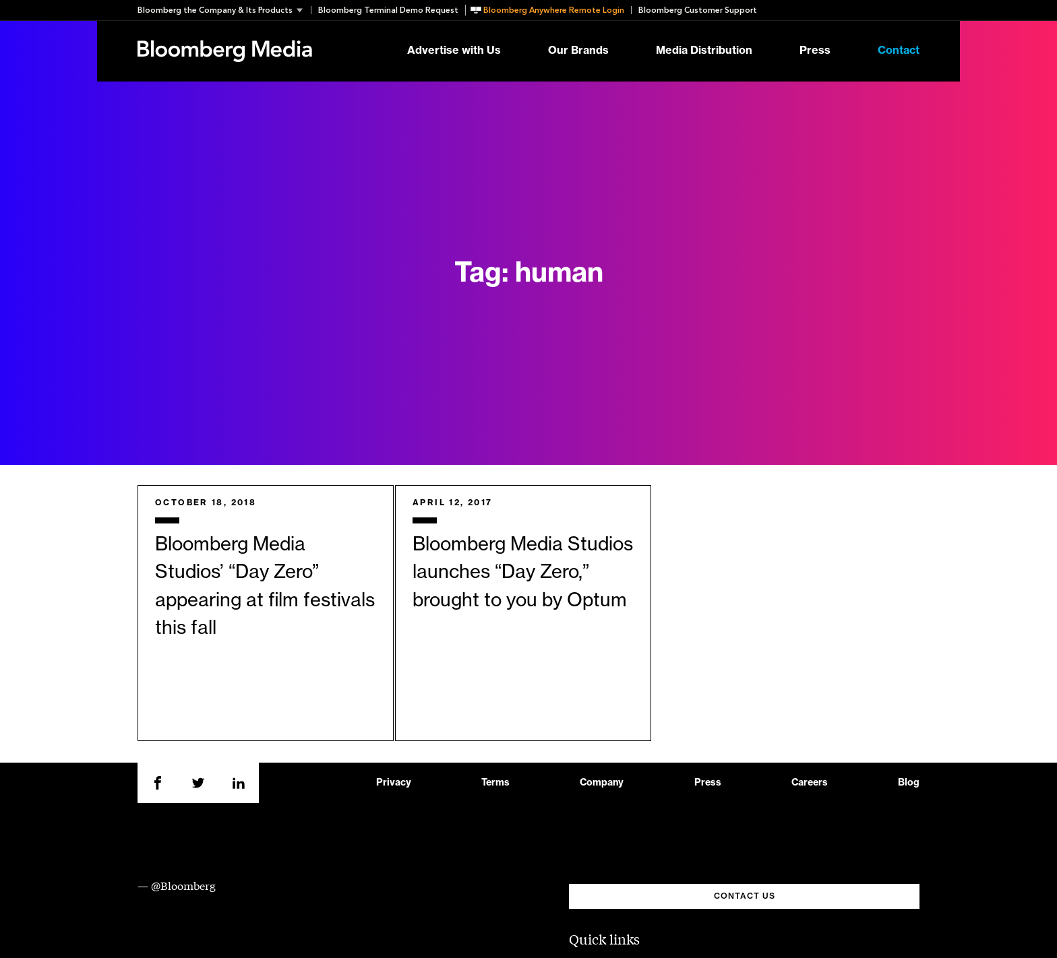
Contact (898, 51)
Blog (908, 783)
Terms (495, 783)
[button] (224, 10)
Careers (809, 783)
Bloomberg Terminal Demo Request (388, 10)
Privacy (393, 783)
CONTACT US (744, 896)
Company (602, 783)
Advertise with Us (454, 51)
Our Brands (578, 51)
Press (815, 51)
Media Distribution (704, 51)
